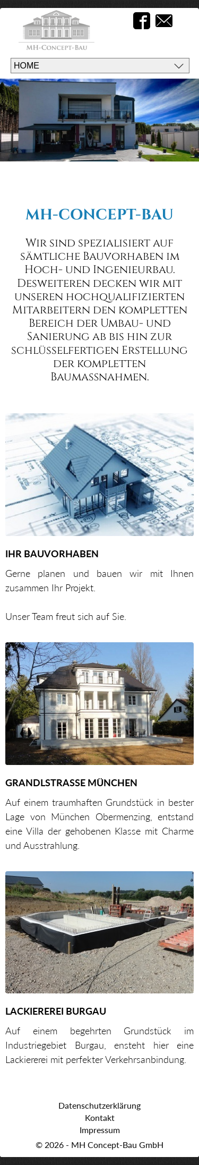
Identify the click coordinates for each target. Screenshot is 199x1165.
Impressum (100, 1130)
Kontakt (100, 1117)
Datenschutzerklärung (99, 1105)
